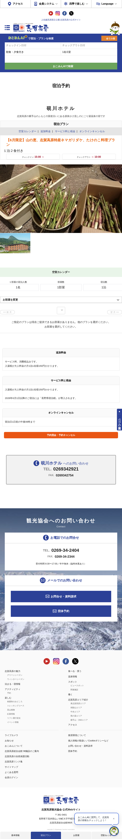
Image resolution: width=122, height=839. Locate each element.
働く (70, 694)
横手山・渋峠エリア (79, 720)
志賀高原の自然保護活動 (17, 756)
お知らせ (9, 740)
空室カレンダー (107, 835)
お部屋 (76, 835)
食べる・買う (74, 671)
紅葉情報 (11, 714)
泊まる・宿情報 (12, 684)
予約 (9, 693)
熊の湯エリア (76, 716)
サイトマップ (11, 767)
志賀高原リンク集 (14, 761)
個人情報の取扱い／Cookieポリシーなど (88, 740)
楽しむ (8, 697)
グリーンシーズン (14, 675)
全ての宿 (110, 38)
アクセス (18, 3)
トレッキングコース (15, 706)
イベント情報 (13, 722)
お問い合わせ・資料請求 (80, 746)
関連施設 (74, 690)
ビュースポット (77, 685)
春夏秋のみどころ (14, 701)
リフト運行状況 (13, 718)
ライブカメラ (11, 735)
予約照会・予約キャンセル (61, 435)
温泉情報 (72, 676)
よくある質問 (11, 772)
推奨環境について (77, 735)
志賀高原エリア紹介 (78, 699)
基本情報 (15, 835)
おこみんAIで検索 (63, 66)
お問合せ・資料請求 (63, 596)
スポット (72, 681)
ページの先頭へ (119, 422)
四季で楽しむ (77, 3)
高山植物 (11, 710)
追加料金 (45, 131)
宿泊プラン (46, 835)
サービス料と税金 (65, 131)
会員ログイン (11, 777)
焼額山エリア (76, 707)
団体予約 (63, 611)
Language (107, 3)
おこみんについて (14, 746)
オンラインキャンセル (91, 131)
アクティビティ (12, 689)
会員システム (46, 3)
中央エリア (75, 712)
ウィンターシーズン (15, 679)
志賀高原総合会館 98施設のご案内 (22, 751)
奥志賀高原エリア (78, 703)
